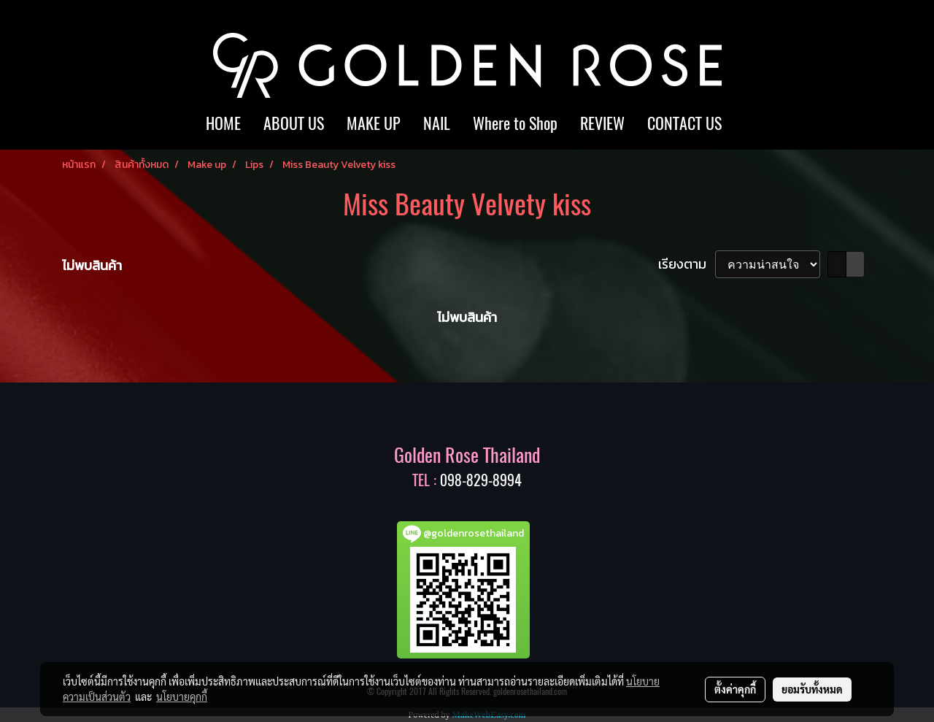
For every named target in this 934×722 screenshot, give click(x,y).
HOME (223, 123)
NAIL (436, 123)
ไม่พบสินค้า (92, 265)
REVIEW (602, 123)
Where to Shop (515, 123)
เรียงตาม (686, 264)
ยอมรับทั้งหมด (812, 689)
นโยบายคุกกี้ (181, 696)
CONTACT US (684, 123)
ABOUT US (293, 123)
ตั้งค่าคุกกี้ (735, 689)
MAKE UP (374, 123)
